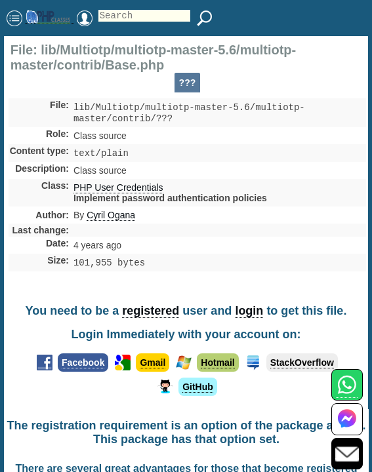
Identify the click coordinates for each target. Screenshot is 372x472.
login (249, 310)
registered (150, 310)
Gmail (152, 362)
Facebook (83, 362)
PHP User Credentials (118, 191)
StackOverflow (302, 362)
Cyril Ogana (111, 219)
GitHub (197, 387)
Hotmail (217, 362)
